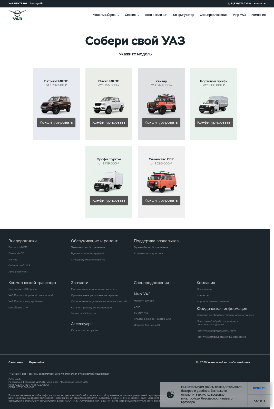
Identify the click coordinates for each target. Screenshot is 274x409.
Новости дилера (144, 300)
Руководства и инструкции (87, 253)
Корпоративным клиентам (213, 301)
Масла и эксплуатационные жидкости (94, 289)
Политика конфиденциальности (216, 330)
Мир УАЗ (239, 15)
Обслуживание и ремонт (94, 240)
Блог (137, 306)
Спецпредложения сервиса (88, 259)
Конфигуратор (183, 15)
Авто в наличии (156, 15)
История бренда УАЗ (147, 325)
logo (21, 15)
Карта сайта (36, 362)
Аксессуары (82, 323)
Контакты (260, 3)
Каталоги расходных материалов (91, 307)
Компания (258, 15)
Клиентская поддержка (148, 253)
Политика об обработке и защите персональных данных (217, 322)
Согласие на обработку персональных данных (225, 315)
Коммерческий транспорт (32, 282)
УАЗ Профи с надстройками (25, 301)
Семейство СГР (18, 307)
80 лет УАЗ (141, 312)
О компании (204, 289)
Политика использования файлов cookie (221, 336)
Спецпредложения (213, 15)
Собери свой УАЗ (19, 265)
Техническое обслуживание (88, 247)
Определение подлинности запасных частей (99, 301)
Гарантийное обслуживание (151, 247)
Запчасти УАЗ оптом (83, 313)
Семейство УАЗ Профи (22, 289)
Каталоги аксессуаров (84, 330)
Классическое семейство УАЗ (152, 318)
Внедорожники (22, 240)
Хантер (12, 259)
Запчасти (79, 282)
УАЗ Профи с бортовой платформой (30, 295)
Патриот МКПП (17, 247)
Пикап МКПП (16, 253)
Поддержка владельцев (156, 240)
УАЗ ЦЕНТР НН (17, 3)
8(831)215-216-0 (241, 3)
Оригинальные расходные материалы (94, 295)
